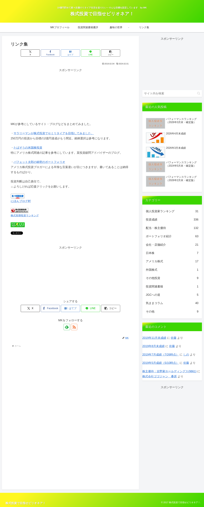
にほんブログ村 (21, 201)
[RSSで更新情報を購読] (74, 327)
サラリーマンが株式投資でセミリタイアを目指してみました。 (54, 133)
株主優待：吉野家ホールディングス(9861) (169, 371)
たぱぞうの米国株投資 (28, 147)
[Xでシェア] (30, 53)
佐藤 (173, 337)
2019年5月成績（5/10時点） (160, 362)
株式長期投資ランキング (25, 215)
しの (186, 354)
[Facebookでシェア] (50, 53)
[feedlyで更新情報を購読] (67, 327)
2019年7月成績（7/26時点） (160, 354)
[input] (172, 93)
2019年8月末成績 (153, 346)
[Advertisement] (70, 95)
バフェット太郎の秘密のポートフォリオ (39, 162)
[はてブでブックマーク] (70, 53)
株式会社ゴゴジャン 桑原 (159, 376)
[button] (110, 53)
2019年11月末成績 (154, 337)
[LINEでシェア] (90, 53)
